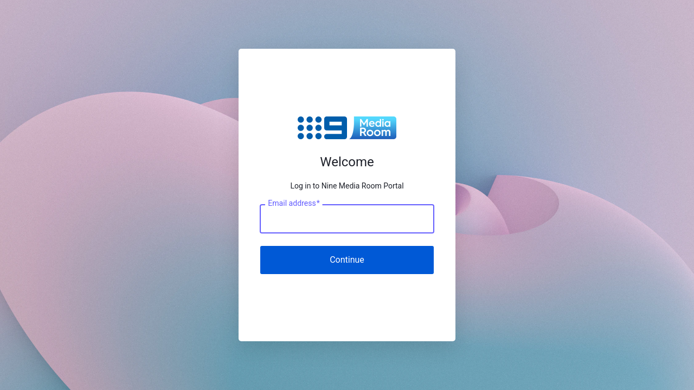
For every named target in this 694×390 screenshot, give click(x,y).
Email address (293, 203)
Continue (347, 260)
